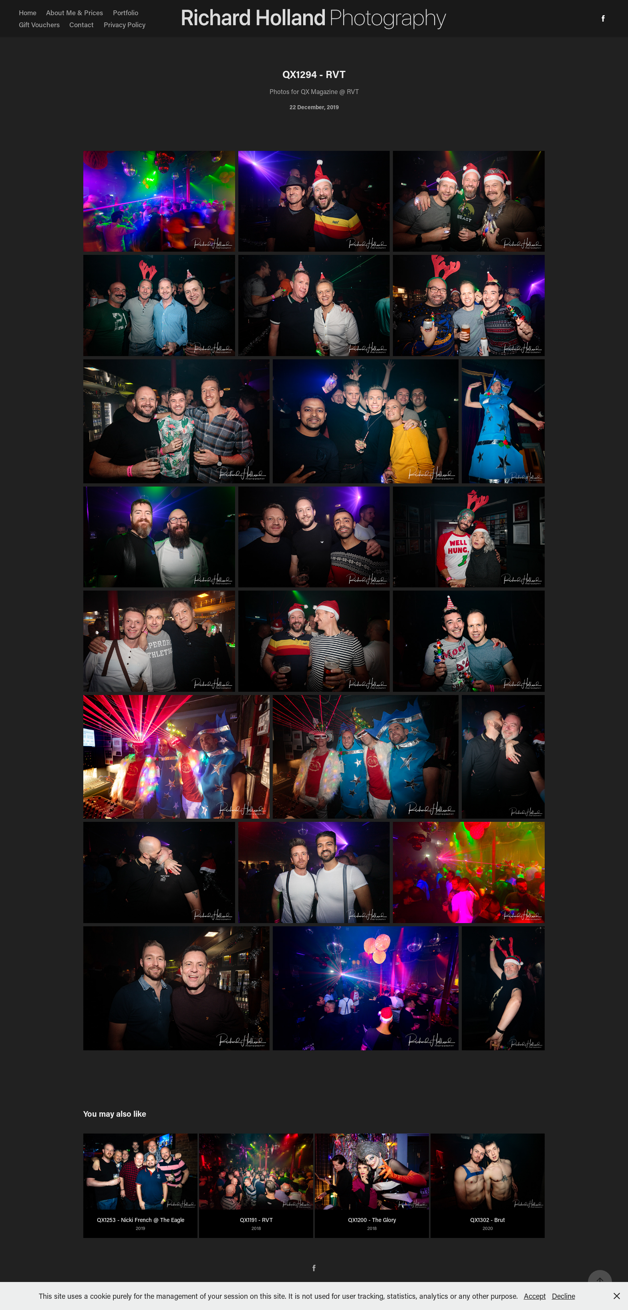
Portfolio (125, 12)
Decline (563, 1296)
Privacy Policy (124, 24)
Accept (535, 1296)
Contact (81, 24)
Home (27, 12)
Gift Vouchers (39, 24)
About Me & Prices (74, 12)
